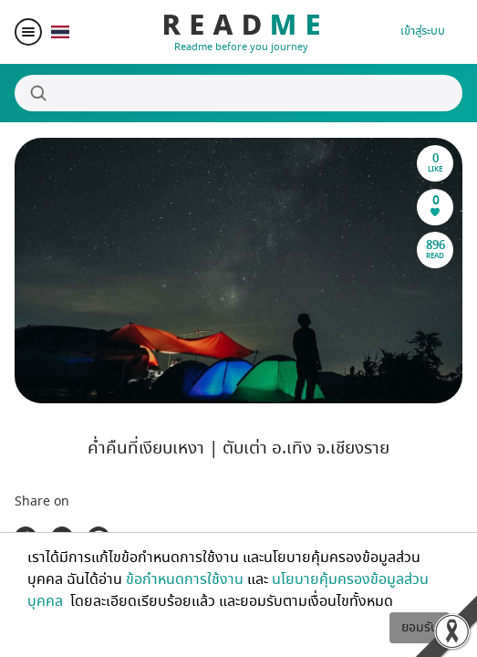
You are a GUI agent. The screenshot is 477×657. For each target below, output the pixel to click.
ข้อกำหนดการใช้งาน (185, 579)
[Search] (238, 93)
